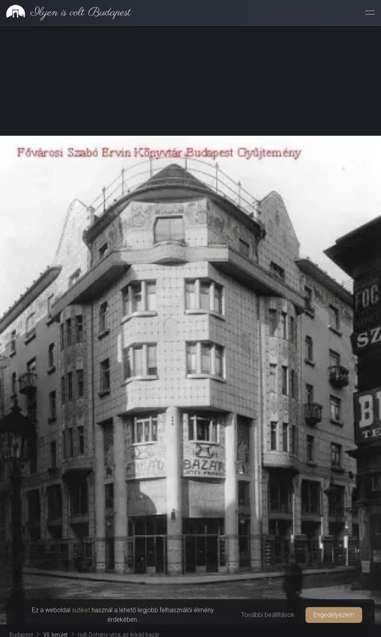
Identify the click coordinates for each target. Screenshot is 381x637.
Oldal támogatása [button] (190, 550)
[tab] (25, 570)
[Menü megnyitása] (370, 12)
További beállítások (267, 615)
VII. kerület (55, 524)
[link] (65, 12)
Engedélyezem (333, 615)
